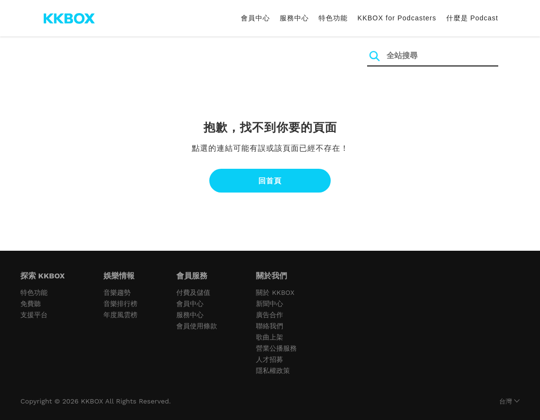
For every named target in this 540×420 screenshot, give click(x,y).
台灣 (505, 401)
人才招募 (269, 359)
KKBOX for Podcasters (396, 18)
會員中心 (255, 18)
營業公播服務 (276, 348)
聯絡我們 (269, 326)
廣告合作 (269, 315)
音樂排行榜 (120, 303)
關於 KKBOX (275, 292)
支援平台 (34, 315)
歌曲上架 (269, 337)
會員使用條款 (196, 326)
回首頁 (270, 181)
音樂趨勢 (117, 292)
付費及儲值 (193, 292)
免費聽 (30, 303)
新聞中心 (269, 303)
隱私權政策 (273, 370)
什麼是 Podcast (472, 18)
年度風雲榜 (120, 315)
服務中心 (294, 18)
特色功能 (333, 18)
